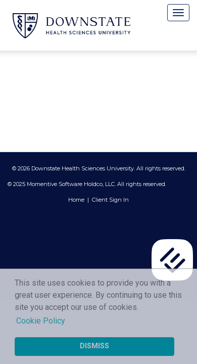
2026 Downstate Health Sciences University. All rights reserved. (101, 168)
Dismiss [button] (94, 346)
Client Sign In (110, 199)
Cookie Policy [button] (40, 321)
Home (76, 199)
